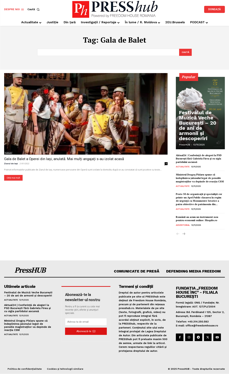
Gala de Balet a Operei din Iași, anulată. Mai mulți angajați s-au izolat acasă (64, 159)
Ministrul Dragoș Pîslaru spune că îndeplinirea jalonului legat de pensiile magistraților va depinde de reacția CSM (200, 178)
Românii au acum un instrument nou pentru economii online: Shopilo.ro (197, 218)
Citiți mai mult (13, 178)
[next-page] (183, 234)
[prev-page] (178, 234)
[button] (34, 9)
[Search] (185, 52)
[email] (86, 322)
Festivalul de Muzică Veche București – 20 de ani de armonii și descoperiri (200, 134)
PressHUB (184, 145)
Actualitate (183, 167)
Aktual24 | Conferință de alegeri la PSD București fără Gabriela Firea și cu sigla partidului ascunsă (199, 159)
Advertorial (183, 225)
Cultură (8, 153)
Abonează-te (85, 331)
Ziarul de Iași (11, 164)
